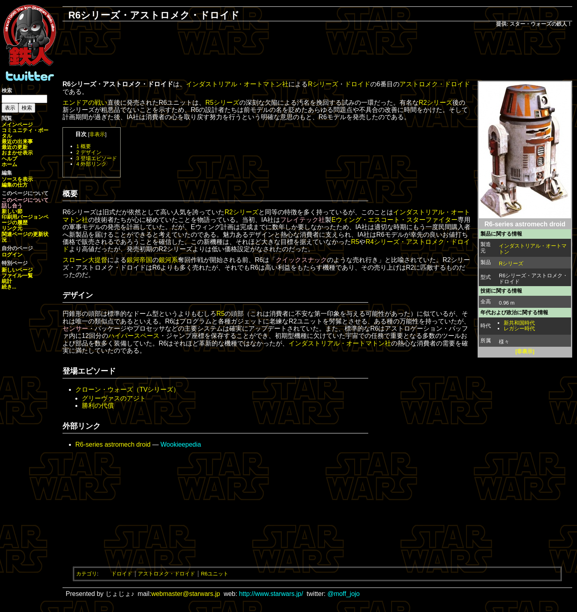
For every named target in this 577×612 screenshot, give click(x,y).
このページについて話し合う (25, 203)
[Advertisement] (317, 55)
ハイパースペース (133, 335)
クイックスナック (301, 259)
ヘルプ (9, 159)
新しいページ (17, 270)
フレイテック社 (302, 219)
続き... (9, 287)
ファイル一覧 (17, 275)
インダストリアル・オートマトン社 (237, 84)
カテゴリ (86, 574)
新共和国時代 (519, 323)
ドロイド (357, 84)
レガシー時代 (519, 328)
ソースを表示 (17, 179)
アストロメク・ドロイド (434, 84)
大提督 (97, 259)
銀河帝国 (139, 259)
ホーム (9, 164)
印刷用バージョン (22, 217)
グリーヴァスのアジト (114, 398)
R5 (355, 241)
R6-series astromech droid (113, 444)
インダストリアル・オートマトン (533, 249)
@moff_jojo (343, 593)
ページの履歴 (25, 220)
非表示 (97, 134)
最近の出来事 (17, 141)
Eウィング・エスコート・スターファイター (394, 219)
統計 (7, 281)
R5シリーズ (222, 102)
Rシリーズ (511, 263)
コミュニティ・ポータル (25, 133)
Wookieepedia (181, 444)
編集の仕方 (15, 185)
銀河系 (168, 259)
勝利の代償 (98, 405)
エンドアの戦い (85, 102)
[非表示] (525, 351)
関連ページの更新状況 (25, 237)
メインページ (17, 125)
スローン (75, 259)
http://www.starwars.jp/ (271, 593)
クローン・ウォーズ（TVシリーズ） (127, 389)
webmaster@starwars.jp (185, 593)
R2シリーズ (435, 102)
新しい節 (12, 211)
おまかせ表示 (17, 153)
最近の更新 (15, 147)
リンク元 (12, 228)
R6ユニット (214, 574)
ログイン (12, 255)
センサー (75, 328)
